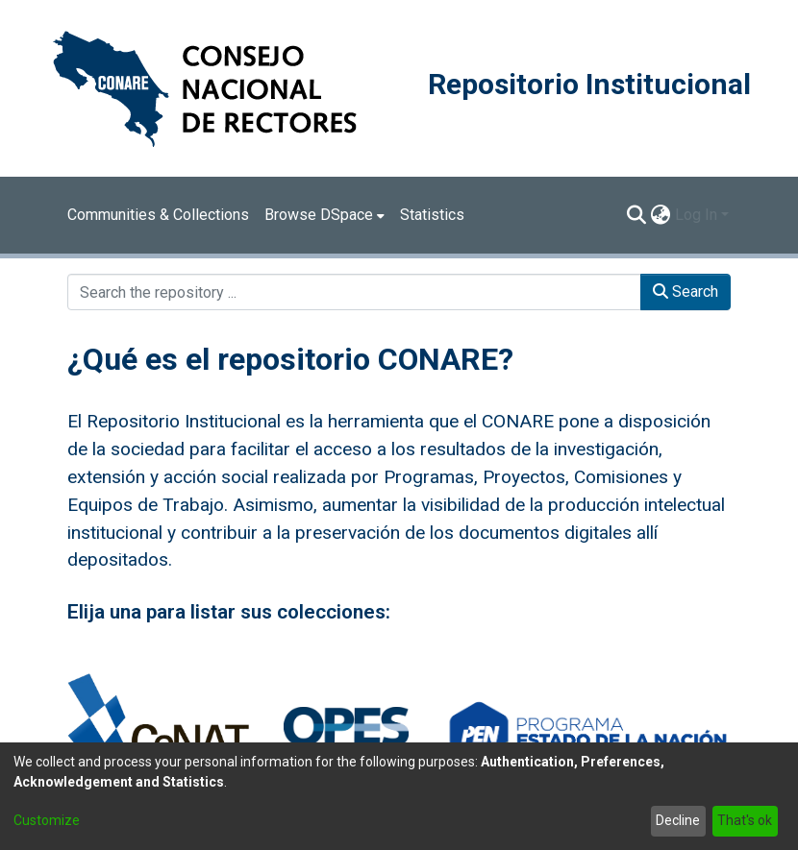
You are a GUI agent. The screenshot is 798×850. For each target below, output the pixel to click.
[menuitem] (324, 215)
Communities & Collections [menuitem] (158, 215)
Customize (46, 820)
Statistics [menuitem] (432, 215)
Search (685, 291)
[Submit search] (637, 215)
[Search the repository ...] (354, 292)
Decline (678, 820)
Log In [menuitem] (696, 215)
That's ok (744, 820)
